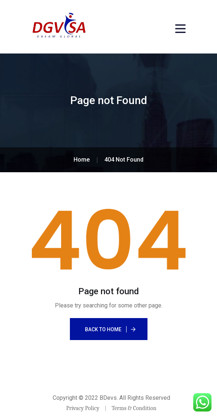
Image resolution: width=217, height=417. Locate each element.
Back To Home (103, 329)
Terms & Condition (134, 408)
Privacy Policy (83, 408)
